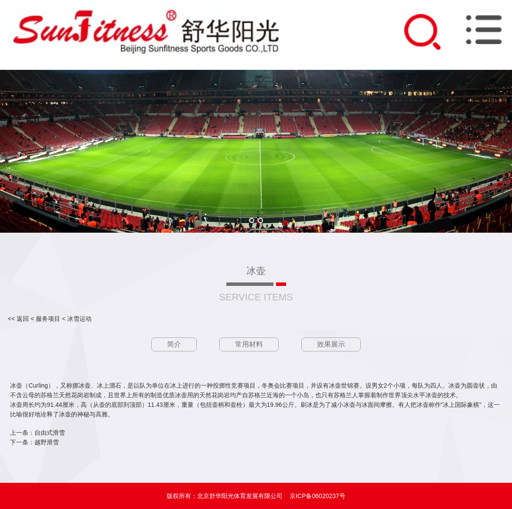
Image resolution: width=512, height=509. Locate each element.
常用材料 (249, 344)
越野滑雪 (46, 442)
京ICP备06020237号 (317, 495)
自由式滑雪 (49, 432)
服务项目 (48, 318)
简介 (174, 344)
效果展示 (331, 344)
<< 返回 (18, 318)
